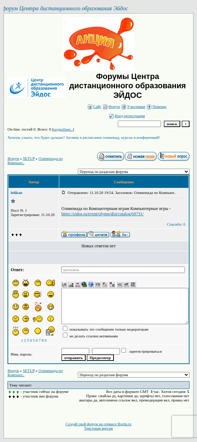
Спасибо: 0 (176, 224)
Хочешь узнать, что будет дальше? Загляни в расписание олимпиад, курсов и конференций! (83, 137)
